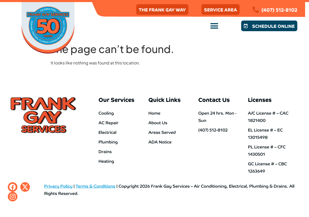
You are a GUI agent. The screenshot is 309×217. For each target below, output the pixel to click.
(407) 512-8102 (279, 9)
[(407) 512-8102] (256, 9)
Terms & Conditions (95, 185)
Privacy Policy (58, 185)
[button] (214, 25)
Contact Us (214, 99)
